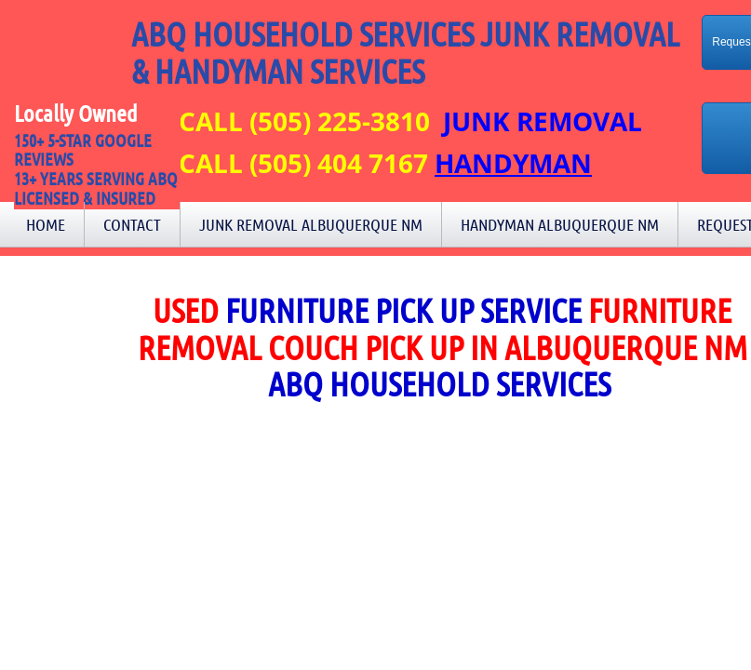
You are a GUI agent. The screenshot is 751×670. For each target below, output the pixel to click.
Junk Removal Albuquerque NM (310, 224)
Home (45, 224)
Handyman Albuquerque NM (560, 224)
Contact (132, 224)
